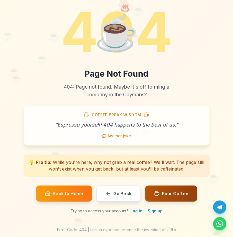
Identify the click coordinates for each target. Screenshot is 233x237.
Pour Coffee (171, 193)
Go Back (119, 193)
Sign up (155, 210)
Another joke (116, 135)
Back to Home (64, 193)
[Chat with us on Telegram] (219, 207)
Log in (136, 210)
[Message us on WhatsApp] (219, 223)
